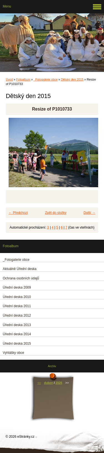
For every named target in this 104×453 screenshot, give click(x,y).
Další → (89, 213)
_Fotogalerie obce (45, 79)
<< (39, 382)
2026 (58, 382)
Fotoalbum (23, 79)
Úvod (9, 79)
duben (48, 382)
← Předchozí (18, 213)
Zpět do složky (55, 213)
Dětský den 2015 (72, 79)
